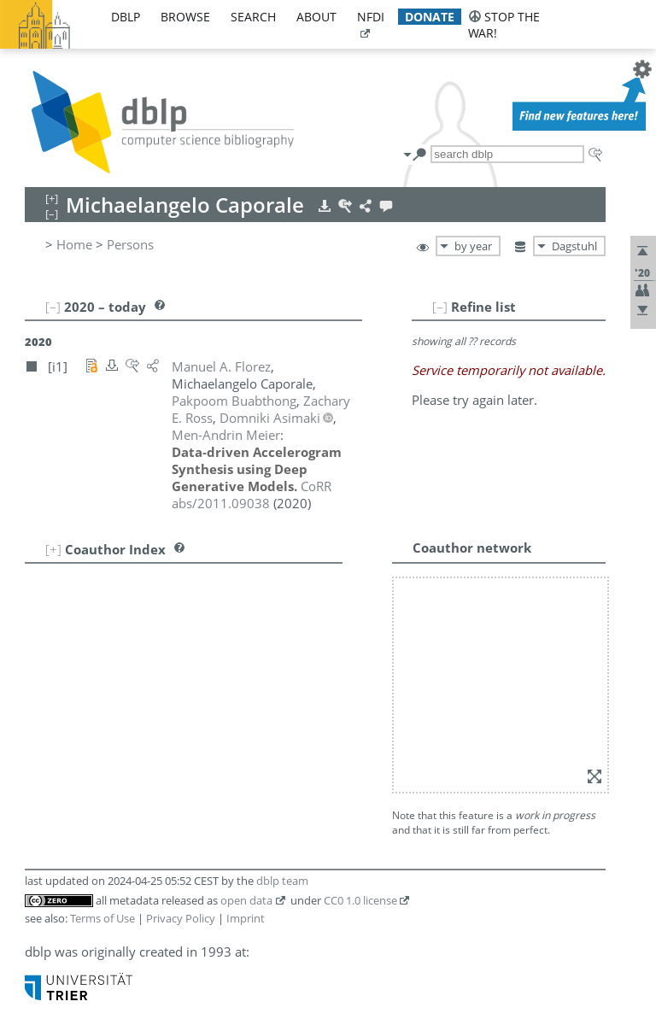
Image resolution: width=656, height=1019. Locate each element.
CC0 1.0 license (360, 900)
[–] (440, 306)
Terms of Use (102, 918)
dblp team (282, 880)
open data (246, 900)
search (253, 17)
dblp (125, 17)
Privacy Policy (180, 918)
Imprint (245, 918)
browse (185, 17)
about (316, 17)
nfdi (370, 17)
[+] (53, 549)
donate (429, 17)
